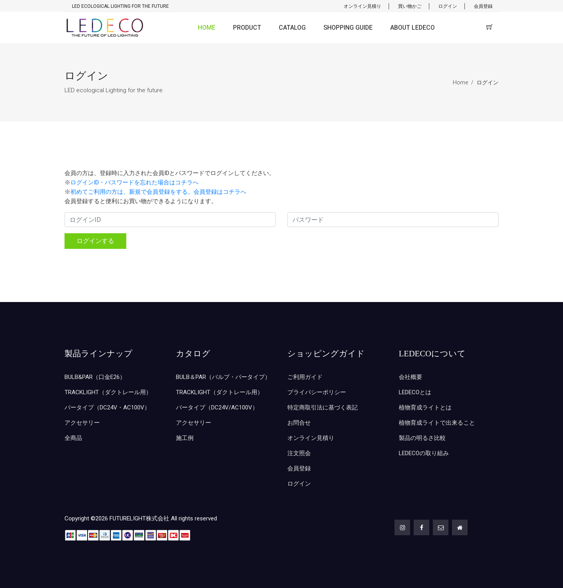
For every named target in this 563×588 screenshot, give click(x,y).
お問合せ (299, 422)
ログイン (447, 6)
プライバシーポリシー (316, 392)
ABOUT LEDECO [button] (412, 27)
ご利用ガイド (305, 377)
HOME (206, 27)
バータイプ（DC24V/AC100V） (217, 407)
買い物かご (409, 6)
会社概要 (410, 377)
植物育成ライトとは (425, 407)
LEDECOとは (415, 392)
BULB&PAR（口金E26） (95, 377)
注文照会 (299, 453)
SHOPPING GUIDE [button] (348, 27)
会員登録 (483, 6)
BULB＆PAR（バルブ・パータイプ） (223, 377)
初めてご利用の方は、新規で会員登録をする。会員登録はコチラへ (158, 191)
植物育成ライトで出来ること (437, 422)
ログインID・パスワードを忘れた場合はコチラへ (134, 182)
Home (460, 82)
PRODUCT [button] (247, 27)
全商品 (73, 437)
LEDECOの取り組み (424, 453)
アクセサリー (82, 422)
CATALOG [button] (292, 27)
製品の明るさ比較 (422, 437)
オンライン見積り (362, 6)
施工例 (185, 437)
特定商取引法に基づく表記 (322, 407)
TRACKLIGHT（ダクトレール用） (108, 392)
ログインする (95, 241)
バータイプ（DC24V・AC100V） (107, 407)
